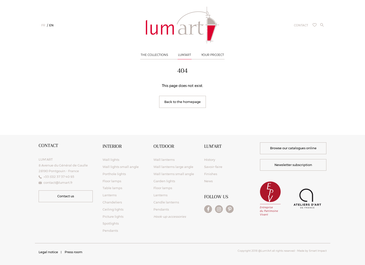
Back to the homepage (182, 102)
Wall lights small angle (121, 167)
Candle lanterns (166, 202)
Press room (73, 252)
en (51, 25)
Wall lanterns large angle (173, 167)
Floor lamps (112, 181)
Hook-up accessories (169, 216)
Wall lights (111, 160)
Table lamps (112, 188)
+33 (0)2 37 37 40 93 (59, 177)
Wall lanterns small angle (173, 174)
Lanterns (110, 195)
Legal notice (48, 252)
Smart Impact (317, 250)
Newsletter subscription (293, 165)
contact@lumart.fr (58, 182)
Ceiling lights (113, 209)
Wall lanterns (164, 160)
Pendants (110, 230)
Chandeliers (112, 202)
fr (43, 25)
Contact (301, 25)
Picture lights (113, 216)
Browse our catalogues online (293, 148)
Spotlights (111, 223)
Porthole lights (114, 174)
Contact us (65, 196)
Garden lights (164, 181)
